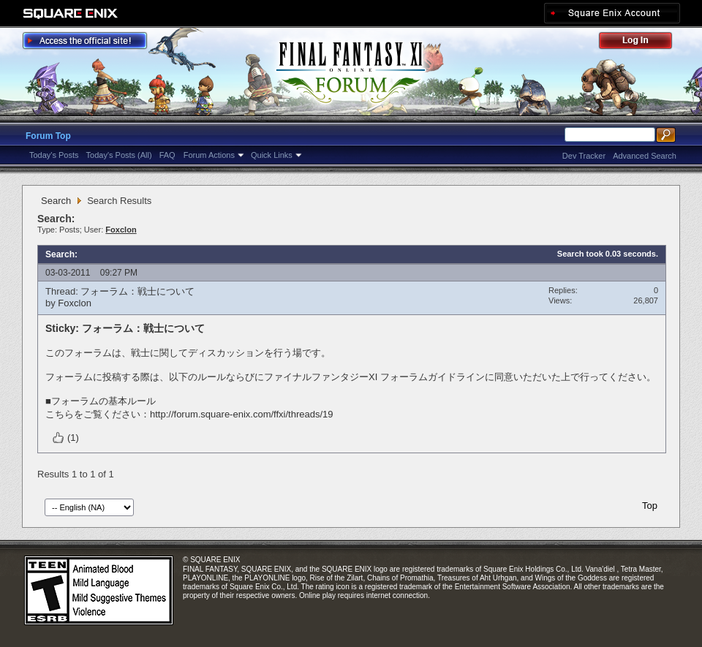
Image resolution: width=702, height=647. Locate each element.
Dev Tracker (583, 155)
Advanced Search (644, 155)
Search (56, 200)
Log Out (642, 42)
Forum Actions (209, 155)
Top (649, 505)
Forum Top (48, 136)
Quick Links (271, 155)
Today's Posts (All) (119, 155)
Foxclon (74, 303)
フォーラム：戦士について (137, 291)
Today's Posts (54, 155)
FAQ (167, 155)
